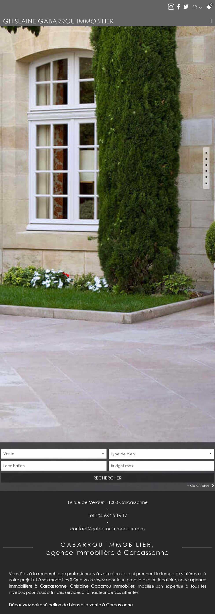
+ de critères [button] (198, 484)
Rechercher (107, 476)
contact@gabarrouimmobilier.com (107, 527)
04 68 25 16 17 (112, 513)
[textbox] (161, 453)
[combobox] (54, 453)
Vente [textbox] (8, 452)
